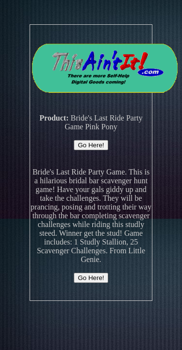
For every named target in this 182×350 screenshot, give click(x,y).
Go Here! (91, 145)
